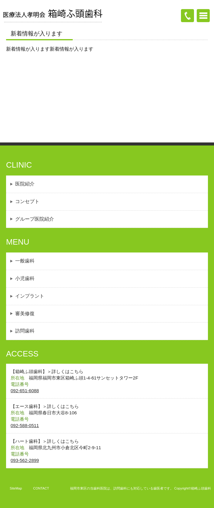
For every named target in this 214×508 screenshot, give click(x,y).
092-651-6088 (25, 390)
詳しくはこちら (67, 371)
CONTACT (41, 488)
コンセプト (27, 201)
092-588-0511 (25, 425)
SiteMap (16, 488)
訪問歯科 (25, 330)
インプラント (29, 296)
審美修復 (25, 313)
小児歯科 (25, 278)
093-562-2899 (25, 460)
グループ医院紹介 (34, 219)
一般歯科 (25, 260)
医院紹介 (25, 183)
